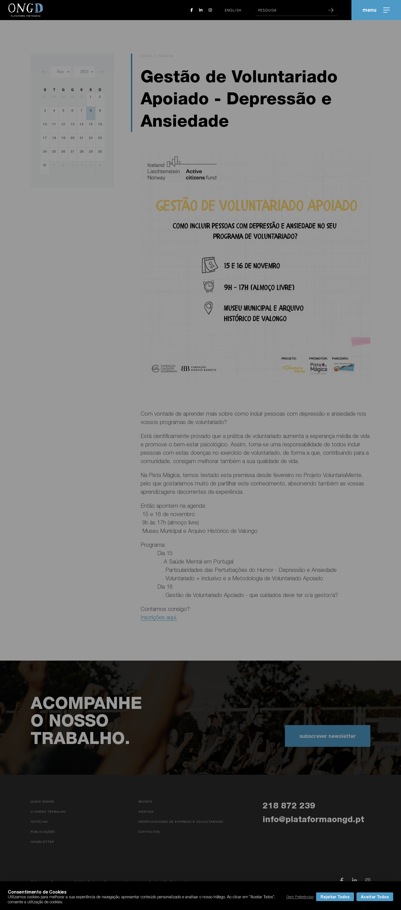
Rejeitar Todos (335, 896)
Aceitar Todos (375, 896)
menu (376, 10)
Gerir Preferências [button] (300, 896)
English (233, 10)
